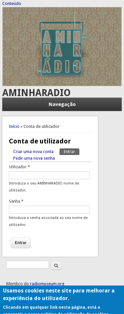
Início (14, 126)
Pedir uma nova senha (34, 158)
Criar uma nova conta (33, 151)
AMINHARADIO (36, 92)
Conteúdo (11, 3)
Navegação (62, 104)
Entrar (71, 151)
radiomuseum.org (47, 283)
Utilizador (19, 167)
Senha (16, 201)
